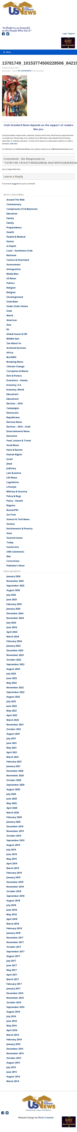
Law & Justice (13, 472)
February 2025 (14, 604)
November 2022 (15, 687)
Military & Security (16, 491)
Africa (9, 352)
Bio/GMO (11, 357)
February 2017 (14, 983)
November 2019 (15, 831)
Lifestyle (11, 486)
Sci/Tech (11, 514)
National (11, 255)
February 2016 (14, 1039)
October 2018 (13, 891)
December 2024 (14, 613)
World (9, 315)
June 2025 (11, 599)
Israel (9, 459)
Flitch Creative (46, 1117)
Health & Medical (15, 236)
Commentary (13, 204)
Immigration (13, 269)
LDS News (11, 477)
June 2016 (11, 1020)
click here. (14, 143)
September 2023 (15, 664)
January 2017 (13, 988)
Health (10, 232)
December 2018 (14, 882)
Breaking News (14, 361)
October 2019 (13, 835)
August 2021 (13, 733)
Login (65, 33)
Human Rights (14, 454)
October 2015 (13, 1058)
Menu (7, 52)
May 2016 (11, 1025)
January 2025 (13, 608)
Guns (9, 533)
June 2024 (11, 627)
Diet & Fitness (14, 375)
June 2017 (11, 965)
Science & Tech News (18, 519)
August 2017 (13, 956)
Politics (10, 283)
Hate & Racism (14, 449)
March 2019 (12, 868)
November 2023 (15, 655)
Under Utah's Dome (17, 306)
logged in (16, 184)
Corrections (12, 560)
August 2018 (13, 900)
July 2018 (11, 905)
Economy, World (15, 389)
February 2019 (14, 872)
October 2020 (13, 780)
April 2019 (11, 863)
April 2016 (11, 1030)
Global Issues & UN (16, 334)
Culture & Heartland (17, 259)
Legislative (12, 482)
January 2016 (13, 1044)
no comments (24, 70)
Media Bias (12, 273)
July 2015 (11, 1067)
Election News (14, 422)
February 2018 (14, 928)
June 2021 (11, 743)
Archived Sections (16, 347)
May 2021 (11, 747)
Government (13, 264)
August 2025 (13, 590)
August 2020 (13, 789)
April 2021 (11, 752)
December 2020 (14, 770)
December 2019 (14, 826)
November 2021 (15, 724)
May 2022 (11, 710)
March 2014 (12, 1081)
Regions (10, 505)
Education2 (12, 398)
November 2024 (15, 618)
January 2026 (13, 576)
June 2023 (11, 678)
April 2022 (11, 715)
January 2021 (13, 766)
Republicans (13, 417)
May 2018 (11, 914)
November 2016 (15, 997)
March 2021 (12, 756)
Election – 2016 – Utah (18, 426)
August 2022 (13, 696)
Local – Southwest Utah (19, 250)
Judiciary (11, 468)
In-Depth (11, 246)
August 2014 (13, 1076)
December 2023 (14, 650)
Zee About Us (13, 343)
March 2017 (12, 979)
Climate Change (15, 366)
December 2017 (14, 937)
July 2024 (11, 622)
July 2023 (11, 673)
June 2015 (11, 1071)
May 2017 (11, 970)
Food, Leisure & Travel (18, 440)
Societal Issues (14, 537)
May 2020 (11, 803)
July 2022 (11, 701)
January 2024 (13, 645)
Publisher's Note (15, 565)
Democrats (12, 412)
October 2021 (13, 729)
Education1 (12, 394)
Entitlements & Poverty (19, 528)
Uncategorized (14, 296)
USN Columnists (15, 551)
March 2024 (12, 636)
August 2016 (13, 1011)
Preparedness (14, 227)
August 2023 (13, 668)
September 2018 (15, 895)
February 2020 (14, 817)
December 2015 (14, 1048)
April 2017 (11, 974)
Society (10, 523)
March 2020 (12, 812)
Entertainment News (18, 431)
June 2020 (11, 798)
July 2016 (11, 1016)
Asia (8, 324)
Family (10, 218)
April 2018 (11, 919)
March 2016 (12, 1034)
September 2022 (15, 692)
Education (11, 213)
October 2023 (13, 659)
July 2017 (11, 960)
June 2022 (11, 706)
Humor (10, 241)
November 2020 (15, 775)
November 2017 (15, 942)
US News (11, 278)
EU (7, 329)
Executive (11, 435)
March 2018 (12, 923)
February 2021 (14, 761)
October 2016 (13, 1002)
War (8, 556)
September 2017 (15, 951)
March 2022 (12, 719)
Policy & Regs (13, 496)
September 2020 (15, 784)
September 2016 (15, 1007)
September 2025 (15, 585)
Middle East (12, 338)
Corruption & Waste (17, 371)
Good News (12, 445)
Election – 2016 (14, 403)
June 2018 (11, 909)
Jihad (9, 463)
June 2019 (11, 854)
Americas (11, 320)
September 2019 (15, 840)
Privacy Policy (30, 1110)
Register (71, 33)
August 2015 (13, 1062)
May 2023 (11, 682)
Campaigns (12, 408)
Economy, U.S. (13, 384)
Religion (11, 287)
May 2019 (11, 858)
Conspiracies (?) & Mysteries (22, 208)
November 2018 (15, 886)
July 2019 (11, 849)
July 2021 (11, 738)
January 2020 (13, 821)
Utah (9, 310)
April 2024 (11, 631)
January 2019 (13, 877)
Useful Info (12, 547)
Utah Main (12, 301)
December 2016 (14, 993)
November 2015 (15, 1053)
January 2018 (13, 932)
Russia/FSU (12, 510)
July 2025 (11, 594)
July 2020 (11, 794)
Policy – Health (14, 500)
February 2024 (14, 641)
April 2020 (11, 807)
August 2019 (13, 844)
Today (9, 542)
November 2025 (15, 580)
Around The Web (15, 199)
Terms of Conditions (44, 1110)
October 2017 (13, 946)
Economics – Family (17, 380)
